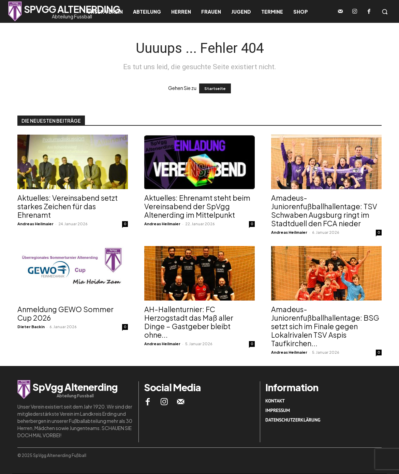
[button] (385, 11)
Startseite (215, 88)
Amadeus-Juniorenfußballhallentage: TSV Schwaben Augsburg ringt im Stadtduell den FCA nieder (324, 210)
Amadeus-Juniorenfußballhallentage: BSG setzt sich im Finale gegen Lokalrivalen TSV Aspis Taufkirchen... (325, 326)
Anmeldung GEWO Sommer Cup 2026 (65, 313)
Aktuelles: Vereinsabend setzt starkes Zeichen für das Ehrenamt (67, 206)
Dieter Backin (31, 326)
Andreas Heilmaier (35, 223)
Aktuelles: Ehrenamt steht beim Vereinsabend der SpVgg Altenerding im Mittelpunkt (197, 206)
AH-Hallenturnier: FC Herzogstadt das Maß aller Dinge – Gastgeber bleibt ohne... (188, 322)
